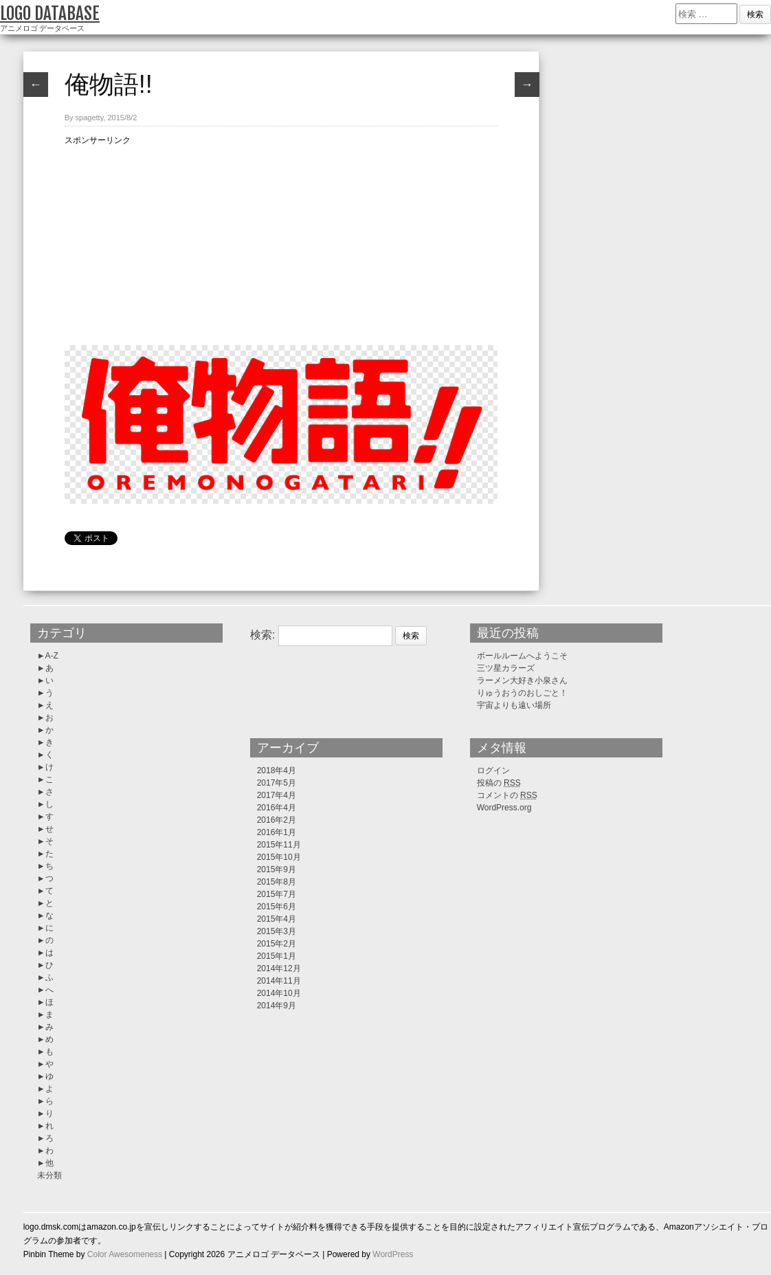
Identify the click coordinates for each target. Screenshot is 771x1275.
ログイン (493, 770)
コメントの (507, 795)
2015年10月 (279, 857)
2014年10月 (279, 993)
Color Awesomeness (124, 1254)
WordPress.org (504, 807)
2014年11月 (279, 981)
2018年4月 (276, 770)
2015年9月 (276, 869)
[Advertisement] (281, 243)
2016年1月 (276, 832)
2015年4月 (276, 919)
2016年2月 (276, 820)
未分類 (49, 1175)
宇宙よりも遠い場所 (514, 705)
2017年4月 (276, 795)
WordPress (392, 1254)
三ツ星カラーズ (506, 668)
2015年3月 (276, 931)
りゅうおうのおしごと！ (522, 693)
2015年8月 (276, 882)
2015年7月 (276, 894)
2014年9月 (276, 1005)
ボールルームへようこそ (522, 656)
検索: (262, 635)
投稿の (499, 783)
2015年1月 (276, 956)
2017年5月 (276, 783)
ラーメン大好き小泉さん (522, 680)
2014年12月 (279, 968)
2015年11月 (279, 845)
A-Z (51, 656)
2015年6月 (276, 906)
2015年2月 (276, 944)
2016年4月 (276, 807)
